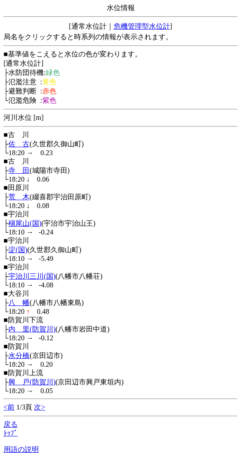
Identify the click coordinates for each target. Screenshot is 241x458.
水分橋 (19, 355)
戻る (11, 424)
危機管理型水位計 (142, 26)
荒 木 (19, 197)
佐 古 (19, 144)
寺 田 (19, 170)
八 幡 (19, 302)
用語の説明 (21, 449)
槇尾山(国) (24, 223)
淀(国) (17, 249)
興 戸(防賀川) (32, 382)
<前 (9, 407)
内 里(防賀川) (32, 329)
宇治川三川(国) (32, 276)
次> (39, 407)
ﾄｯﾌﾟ (11, 433)
